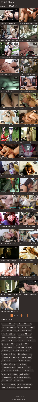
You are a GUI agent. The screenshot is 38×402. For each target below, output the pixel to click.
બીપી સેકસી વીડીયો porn (8, 2)
